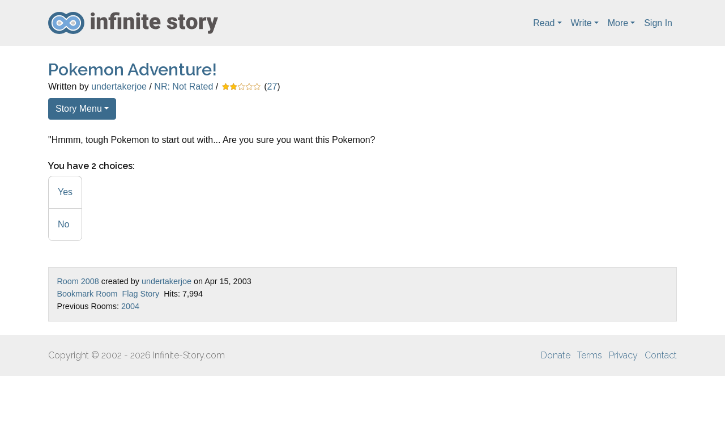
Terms (589, 355)
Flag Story (141, 293)
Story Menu (79, 108)
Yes (65, 192)
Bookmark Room (87, 293)
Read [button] (544, 23)
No (63, 224)
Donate (555, 355)
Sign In (658, 23)
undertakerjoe (119, 86)
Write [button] (581, 23)
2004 (130, 306)
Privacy (623, 355)
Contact (661, 355)
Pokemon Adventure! (132, 69)
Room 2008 (78, 281)
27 (272, 86)
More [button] (618, 23)
